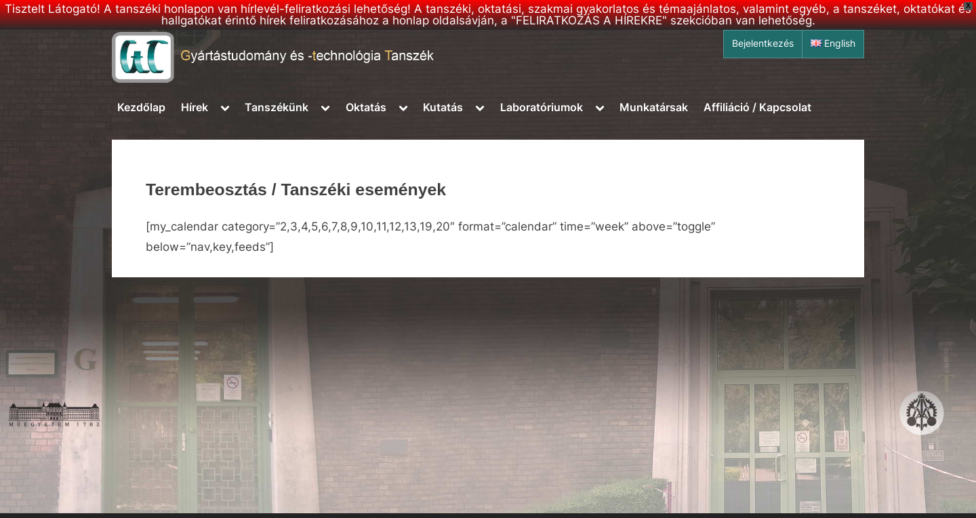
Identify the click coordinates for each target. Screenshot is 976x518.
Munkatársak (653, 107)
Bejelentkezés (763, 43)
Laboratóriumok (541, 107)
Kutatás (443, 107)
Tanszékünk (276, 107)
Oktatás (366, 107)
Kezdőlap (141, 107)
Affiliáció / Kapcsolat (757, 107)
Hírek (194, 107)
